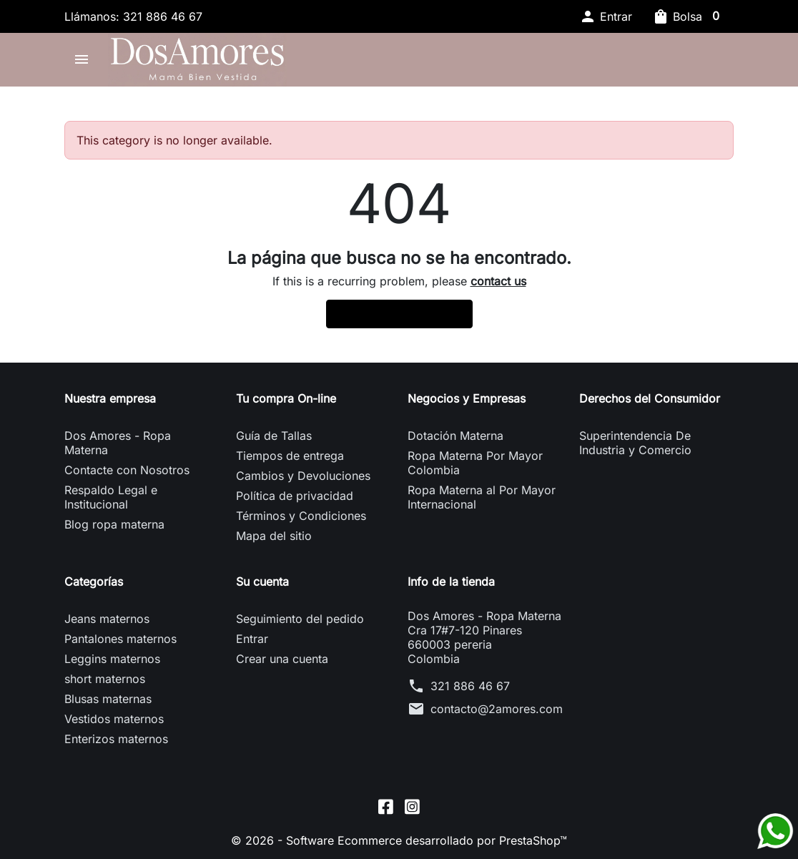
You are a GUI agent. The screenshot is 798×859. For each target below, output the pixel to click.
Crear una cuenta (282, 659)
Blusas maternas (108, 699)
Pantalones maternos (120, 639)
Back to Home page (399, 314)
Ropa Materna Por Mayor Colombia (475, 462)
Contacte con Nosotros (126, 470)
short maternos (104, 679)
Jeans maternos (106, 619)
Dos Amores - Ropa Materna (117, 442)
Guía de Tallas (274, 435)
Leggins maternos (112, 659)
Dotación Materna (455, 435)
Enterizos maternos (116, 739)
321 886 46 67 (470, 686)
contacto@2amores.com (496, 709)
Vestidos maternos (114, 719)
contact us (498, 281)
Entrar (252, 639)
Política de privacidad (294, 496)
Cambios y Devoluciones (303, 475)
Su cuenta (262, 581)
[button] (606, 16)
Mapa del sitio (274, 536)
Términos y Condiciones (301, 516)
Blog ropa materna (114, 524)
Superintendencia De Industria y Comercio (635, 442)
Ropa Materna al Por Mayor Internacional (482, 497)
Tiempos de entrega (290, 455)
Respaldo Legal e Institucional (110, 497)
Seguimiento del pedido (300, 619)
